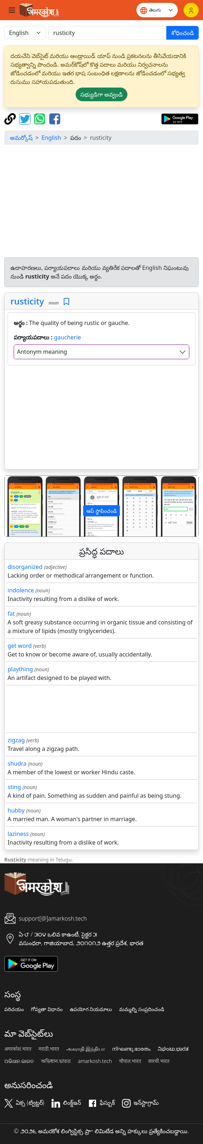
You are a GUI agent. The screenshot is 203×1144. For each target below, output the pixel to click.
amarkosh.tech (95, 1061)
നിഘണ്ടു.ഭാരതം (131, 1048)
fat (11, 614)
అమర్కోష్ (21, 138)
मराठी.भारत (49, 1048)
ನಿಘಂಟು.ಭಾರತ (173, 1048)
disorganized (25, 567)
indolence (21, 590)
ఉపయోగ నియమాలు (91, 1009)
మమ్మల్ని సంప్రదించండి (141, 1009)
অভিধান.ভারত (56, 1061)
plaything (20, 669)
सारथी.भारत (159, 1061)
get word (20, 646)
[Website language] (157, 10)
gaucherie (67, 337)
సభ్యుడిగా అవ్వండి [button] (101, 94)
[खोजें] (108, 33)
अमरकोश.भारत (17, 1048)
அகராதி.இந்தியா (85, 1048)
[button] (19, 506)
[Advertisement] (103, 201)
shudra (17, 763)
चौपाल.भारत (130, 1061)
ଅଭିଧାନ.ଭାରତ (19, 1061)
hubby (16, 810)
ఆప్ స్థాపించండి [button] (101, 510)
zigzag (16, 740)
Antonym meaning (42, 352)
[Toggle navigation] (11, 10)
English (51, 138)
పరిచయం (14, 1009)
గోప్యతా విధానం (47, 1009)
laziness (18, 834)
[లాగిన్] (191, 10)
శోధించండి (182, 33)
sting (14, 787)
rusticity (27, 301)
